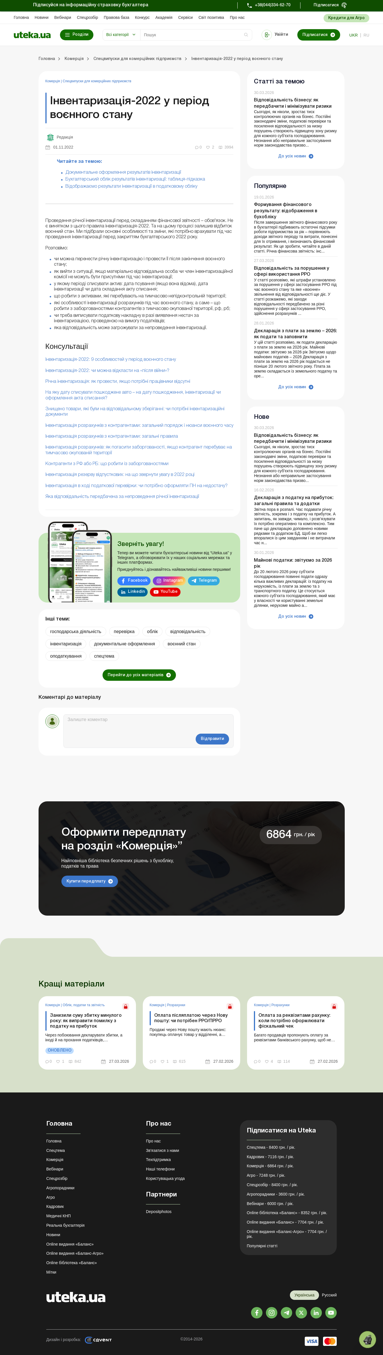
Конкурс (142, 17)
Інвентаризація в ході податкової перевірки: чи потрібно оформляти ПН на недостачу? (136, 486)
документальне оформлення (124, 643)
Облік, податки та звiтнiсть (84, 1005)
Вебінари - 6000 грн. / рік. (270, 1203)
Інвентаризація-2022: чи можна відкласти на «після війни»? (107, 371)
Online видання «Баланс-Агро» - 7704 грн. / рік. (287, 1234)
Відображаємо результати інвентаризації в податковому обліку (131, 187)
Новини (42, 17)
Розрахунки (176, 1005)
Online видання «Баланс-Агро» (74, 1253)
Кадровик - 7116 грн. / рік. (270, 1156)
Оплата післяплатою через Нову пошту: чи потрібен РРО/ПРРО (191, 1018)
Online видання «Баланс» (70, 1244)
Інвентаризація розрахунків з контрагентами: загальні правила (111, 437)
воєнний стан (182, 643)
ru (366, 35)
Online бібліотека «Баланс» (71, 1262)
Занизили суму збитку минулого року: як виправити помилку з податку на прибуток (86, 1021)
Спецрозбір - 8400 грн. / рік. (272, 1184)
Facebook (138, 581)
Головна (21, 17)
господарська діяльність (75, 631)
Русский (329, 1295)
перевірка (124, 631)
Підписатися (326, 5)
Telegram (207, 581)
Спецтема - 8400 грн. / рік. (271, 1147)
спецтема (104, 656)
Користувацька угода (165, 1178)
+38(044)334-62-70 (272, 5)
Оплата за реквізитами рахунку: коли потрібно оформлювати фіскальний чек (294, 1021)
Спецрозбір (87, 17)
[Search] (196, 35)
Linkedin (136, 592)
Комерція (53, 81)
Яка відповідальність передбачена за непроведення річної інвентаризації (122, 497)
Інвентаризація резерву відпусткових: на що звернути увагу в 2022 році (119, 475)
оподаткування (66, 656)
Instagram (173, 581)
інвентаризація (66, 643)
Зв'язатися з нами (162, 1150)
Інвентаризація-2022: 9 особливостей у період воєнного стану (110, 360)
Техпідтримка (158, 1159)
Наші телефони (160, 1169)
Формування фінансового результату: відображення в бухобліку (285, 211)
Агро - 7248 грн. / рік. (266, 1175)
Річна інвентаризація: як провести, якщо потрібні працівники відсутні (117, 382)
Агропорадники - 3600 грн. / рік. (276, 1194)
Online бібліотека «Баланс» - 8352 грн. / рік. (287, 1212)
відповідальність (187, 631)
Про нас (237, 17)
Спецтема (55, 1150)
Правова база (116, 17)
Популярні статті (262, 1246)
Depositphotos (159, 1211)
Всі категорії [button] (117, 34)
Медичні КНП (58, 1216)
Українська (304, 1295)
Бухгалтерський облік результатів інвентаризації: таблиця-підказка (135, 179)
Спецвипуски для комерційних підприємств (97, 81)
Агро (50, 1197)
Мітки (51, 1272)
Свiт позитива (211, 17)
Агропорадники (60, 1188)
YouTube (169, 592)
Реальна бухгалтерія (65, 1225)
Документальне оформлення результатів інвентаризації (123, 173)
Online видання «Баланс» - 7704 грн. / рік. (285, 1222)
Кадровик (55, 1206)
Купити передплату (86, 881)
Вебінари (62, 17)
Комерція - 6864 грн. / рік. (270, 1166)
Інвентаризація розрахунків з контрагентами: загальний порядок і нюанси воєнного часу (139, 426)
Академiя (164, 17)
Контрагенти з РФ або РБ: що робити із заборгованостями (107, 464)
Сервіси (185, 17)
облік (152, 631)
